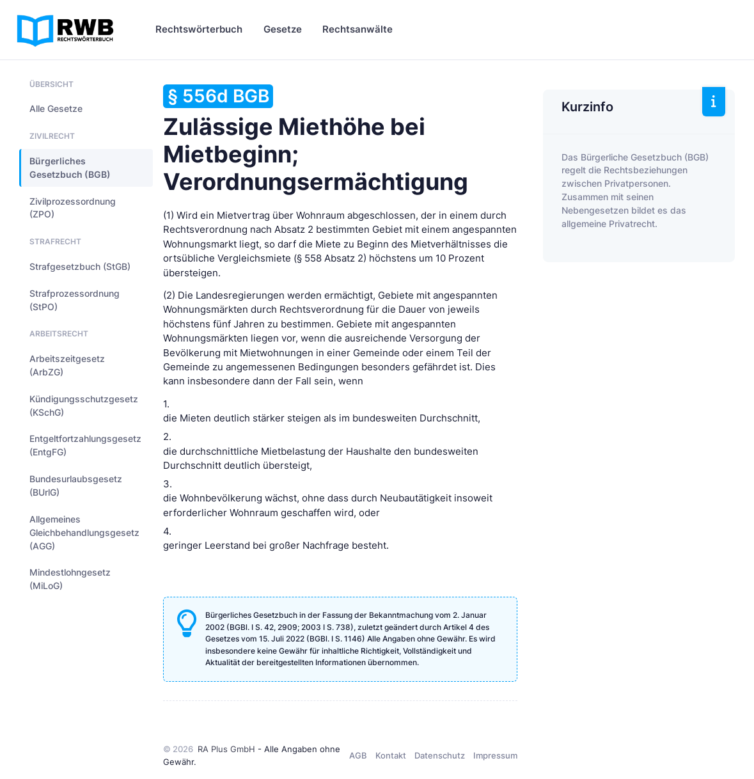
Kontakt (390, 755)
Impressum (495, 755)
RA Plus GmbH (226, 749)
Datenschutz (439, 755)
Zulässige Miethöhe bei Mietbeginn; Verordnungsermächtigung (315, 139)
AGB (358, 755)
